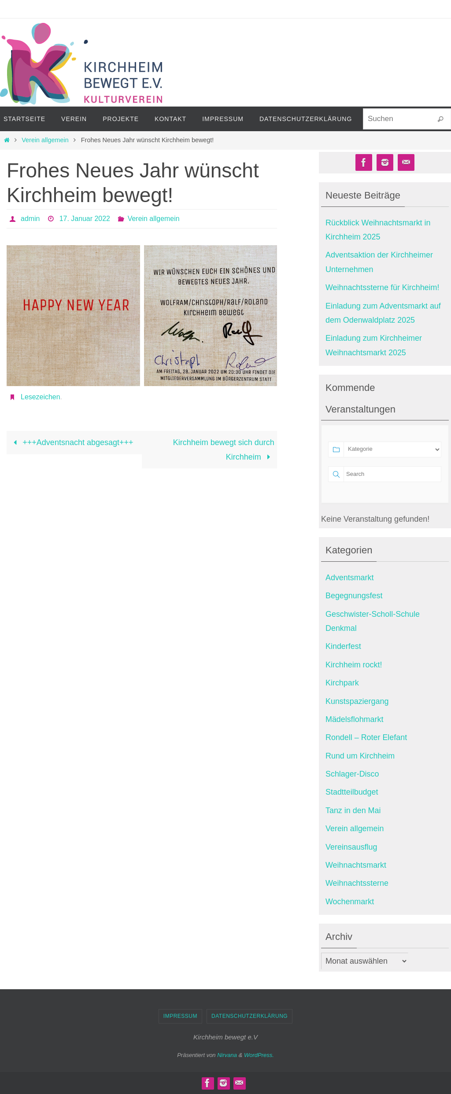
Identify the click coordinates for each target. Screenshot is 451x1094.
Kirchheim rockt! (353, 664)
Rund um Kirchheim (360, 755)
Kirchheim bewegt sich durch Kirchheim (223, 449)
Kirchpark (342, 682)
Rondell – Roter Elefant (366, 737)
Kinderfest (343, 646)
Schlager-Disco (352, 774)
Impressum (180, 1016)
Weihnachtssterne (357, 883)
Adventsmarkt (349, 577)
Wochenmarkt (349, 901)
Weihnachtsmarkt (356, 865)
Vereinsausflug (351, 847)
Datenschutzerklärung (249, 1016)
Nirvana (227, 1055)
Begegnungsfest (354, 595)
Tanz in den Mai (353, 810)
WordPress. (259, 1055)
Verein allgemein (45, 140)
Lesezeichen (40, 397)
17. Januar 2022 (85, 218)
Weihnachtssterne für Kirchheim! (382, 287)
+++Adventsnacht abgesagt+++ (71, 442)
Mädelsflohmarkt (354, 719)
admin (30, 218)
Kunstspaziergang (357, 701)
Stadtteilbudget (351, 792)
